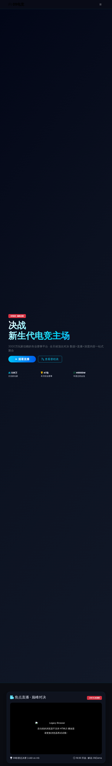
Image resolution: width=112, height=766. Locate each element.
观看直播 (22, 359)
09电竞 (16, 4)
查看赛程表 (50, 359)
